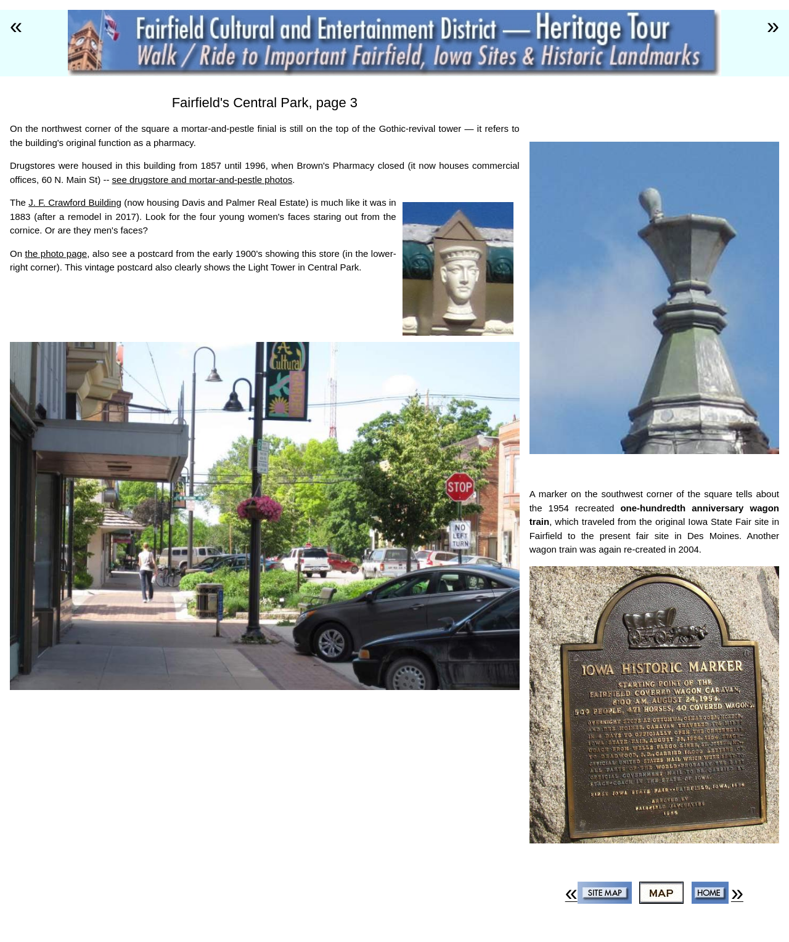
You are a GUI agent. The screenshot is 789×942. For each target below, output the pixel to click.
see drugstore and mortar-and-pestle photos (202, 179)
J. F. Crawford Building (74, 202)
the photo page (56, 253)
